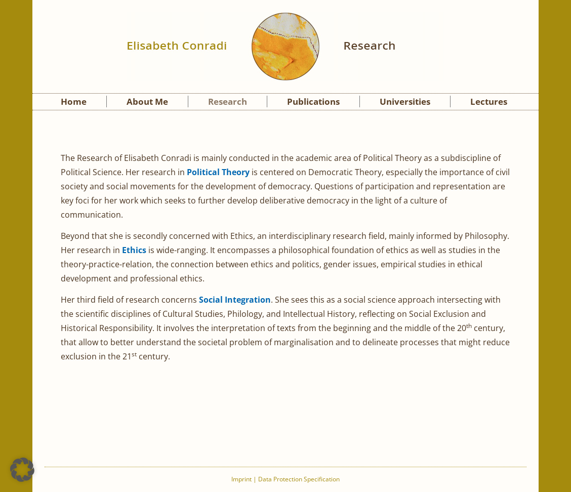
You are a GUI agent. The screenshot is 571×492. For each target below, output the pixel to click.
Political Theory (218, 172)
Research (227, 101)
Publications (313, 101)
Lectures (488, 101)
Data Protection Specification (299, 479)
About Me (147, 101)
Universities (405, 101)
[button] (22, 469)
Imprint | (244, 479)
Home (74, 101)
